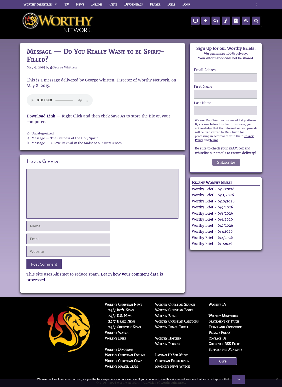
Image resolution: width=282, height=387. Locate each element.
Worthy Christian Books (174, 310)
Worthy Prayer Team (121, 366)
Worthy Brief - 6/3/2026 (212, 231)
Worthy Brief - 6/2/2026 (212, 238)
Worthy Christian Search (175, 304)
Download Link (41, 116)
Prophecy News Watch (172, 366)
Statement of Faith (224, 321)
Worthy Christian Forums (125, 355)
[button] (256, 4)
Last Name (203, 103)
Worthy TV (217, 304)
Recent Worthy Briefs (212, 182)
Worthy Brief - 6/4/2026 (212, 225)
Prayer (155, 4)
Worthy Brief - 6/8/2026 (212, 213)
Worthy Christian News (123, 304)
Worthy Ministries (42, 4)
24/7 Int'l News (121, 310)
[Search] (256, 21)
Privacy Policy (219, 332)
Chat (113, 4)
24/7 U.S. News (120, 316)
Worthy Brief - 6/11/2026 (213, 195)
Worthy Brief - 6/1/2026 (212, 244)
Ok (238, 379)
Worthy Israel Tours (171, 327)
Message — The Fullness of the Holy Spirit (65, 138)
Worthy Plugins (167, 344)
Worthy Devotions (119, 349)
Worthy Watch (116, 332)
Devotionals (133, 4)
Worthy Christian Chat (123, 361)
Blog (186, 4)
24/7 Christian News (124, 327)
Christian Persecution (172, 361)
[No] (276, 379)
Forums (96, 4)
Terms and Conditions (225, 327)
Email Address (205, 70)
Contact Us (217, 338)
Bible (171, 4)
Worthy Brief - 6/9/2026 (212, 207)
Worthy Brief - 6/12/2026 (213, 189)
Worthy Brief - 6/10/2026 (213, 201)
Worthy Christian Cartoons (177, 321)
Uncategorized (43, 133)
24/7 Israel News (121, 321)
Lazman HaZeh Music (171, 355)
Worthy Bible (165, 316)
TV (67, 4)
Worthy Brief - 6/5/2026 (212, 219)
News (80, 4)
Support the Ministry (225, 349)
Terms (214, 140)
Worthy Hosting (168, 338)
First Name (203, 86)
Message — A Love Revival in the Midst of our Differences (77, 143)
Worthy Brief (115, 338)
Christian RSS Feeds (224, 344)
